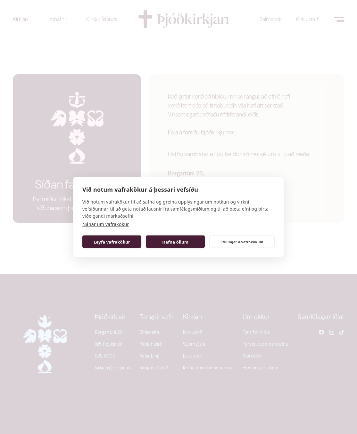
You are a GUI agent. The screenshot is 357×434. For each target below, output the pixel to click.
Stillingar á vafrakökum (241, 241)
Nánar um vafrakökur (105, 224)
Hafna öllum (175, 242)
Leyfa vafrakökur (112, 242)
